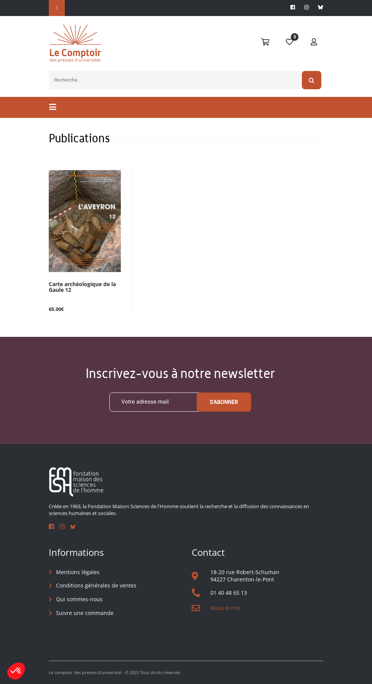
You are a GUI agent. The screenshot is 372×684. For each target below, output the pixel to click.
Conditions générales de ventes (96, 585)
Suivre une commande (85, 612)
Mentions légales (77, 572)
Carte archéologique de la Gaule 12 (82, 287)
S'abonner (224, 402)
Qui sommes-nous (79, 599)
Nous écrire (225, 608)
